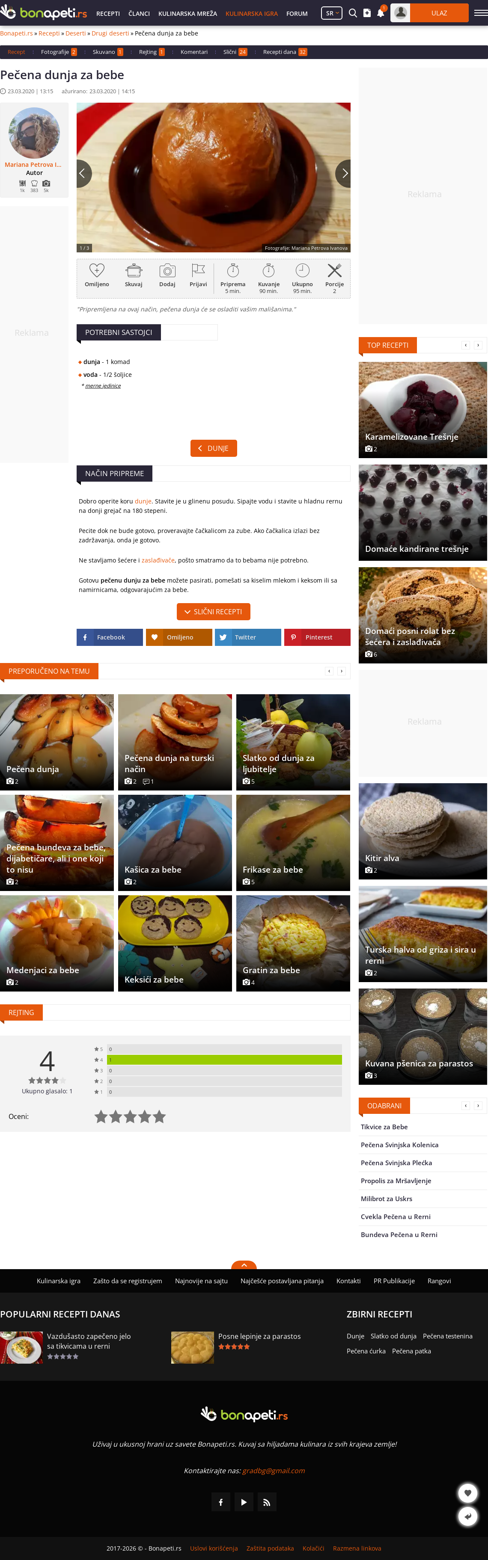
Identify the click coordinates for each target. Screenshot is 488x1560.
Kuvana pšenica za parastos (419, 1063)
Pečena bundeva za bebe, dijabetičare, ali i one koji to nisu (56, 858)
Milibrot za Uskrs (386, 1198)
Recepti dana (285, 52)
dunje (143, 501)
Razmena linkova (357, 1548)
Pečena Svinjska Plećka (396, 1162)
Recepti (108, 13)
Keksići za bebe (154, 979)
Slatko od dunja (394, 1336)
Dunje (218, 448)
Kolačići (313, 1548)
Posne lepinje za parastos (259, 1336)
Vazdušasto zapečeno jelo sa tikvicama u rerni (89, 1341)
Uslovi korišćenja (214, 1548)
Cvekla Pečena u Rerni (396, 1216)
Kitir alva (382, 858)
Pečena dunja (32, 769)
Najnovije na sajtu (201, 1280)
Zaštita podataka (270, 1548)
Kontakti (348, 1280)
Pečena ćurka (366, 1351)
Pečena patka (411, 1351)
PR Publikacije (394, 1280)
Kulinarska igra (252, 13)
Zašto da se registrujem (127, 1280)
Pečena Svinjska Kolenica (400, 1144)
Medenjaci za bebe (42, 970)
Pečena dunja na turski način (169, 763)
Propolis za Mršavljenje (396, 1180)
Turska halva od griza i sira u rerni (420, 955)
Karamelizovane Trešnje (411, 436)
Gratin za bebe (271, 970)
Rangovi (439, 1280)
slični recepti (218, 611)
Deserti (75, 33)
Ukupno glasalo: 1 (47, 1091)
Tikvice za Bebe (384, 1126)
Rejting (152, 52)
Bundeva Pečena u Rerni (399, 1234)
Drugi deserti (110, 33)
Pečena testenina (448, 1336)
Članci (139, 13)
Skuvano (108, 52)
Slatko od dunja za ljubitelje (279, 763)
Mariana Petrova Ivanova (34, 165)
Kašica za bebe (153, 869)
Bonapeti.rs (16, 33)
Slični (235, 52)
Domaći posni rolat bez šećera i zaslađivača (410, 636)
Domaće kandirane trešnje (417, 548)
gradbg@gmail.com (273, 1470)
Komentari (194, 52)
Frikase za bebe (273, 869)
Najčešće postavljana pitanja (282, 1280)
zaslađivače (158, 560)
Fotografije (59, 52)
